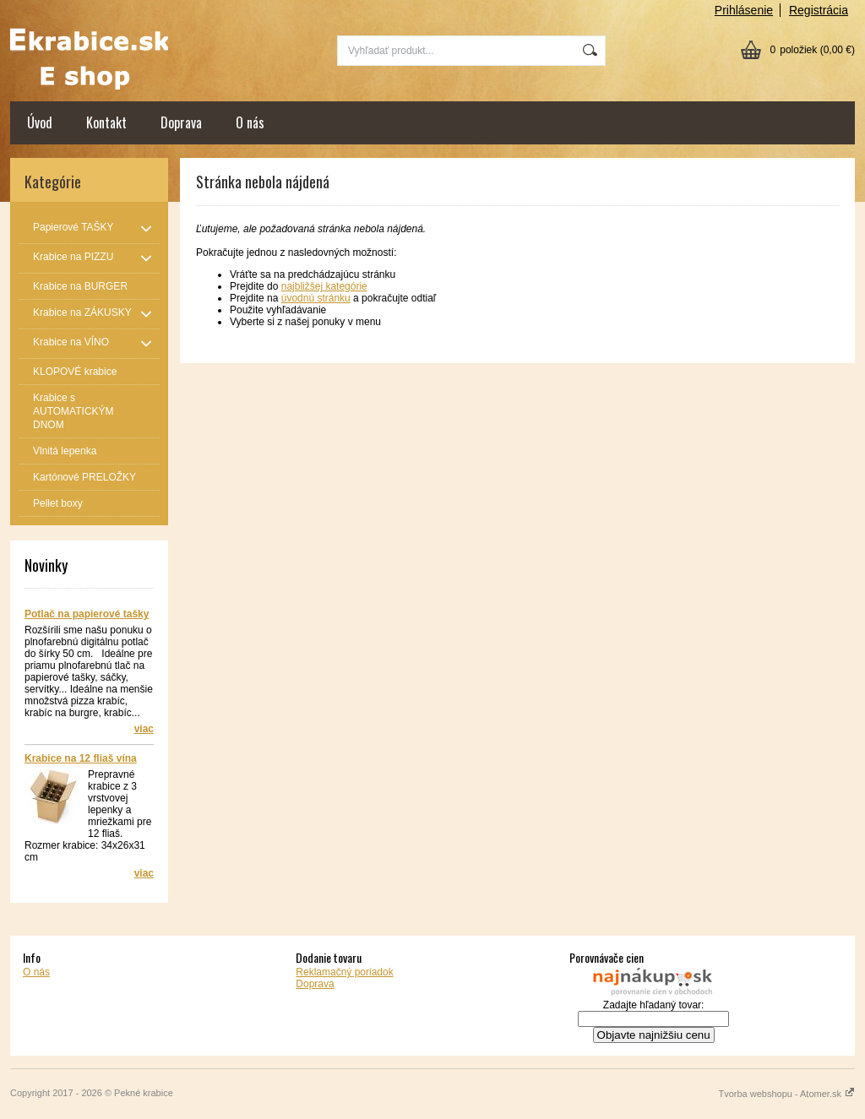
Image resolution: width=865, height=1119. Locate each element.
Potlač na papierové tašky (86, 614)
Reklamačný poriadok (344, 972)
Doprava (181, 122)
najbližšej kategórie (324, 286)
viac (144, 729)
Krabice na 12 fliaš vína (80, 758)
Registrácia (818, 10)
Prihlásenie (744, 10)
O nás (250, 122)
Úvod (39, 122)
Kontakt (106, 122)
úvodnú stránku (316, 298)
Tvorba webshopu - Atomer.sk (786, 1094)
